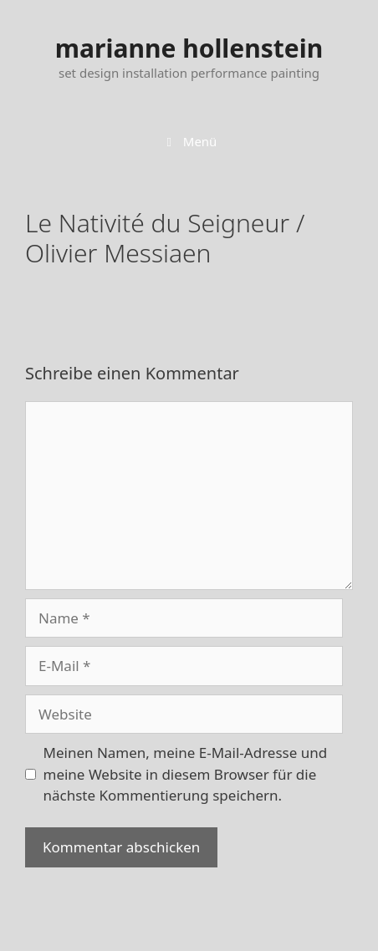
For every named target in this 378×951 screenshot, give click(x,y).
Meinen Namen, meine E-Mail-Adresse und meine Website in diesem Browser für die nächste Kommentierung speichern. (185, 774)
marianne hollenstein (189, 48)
